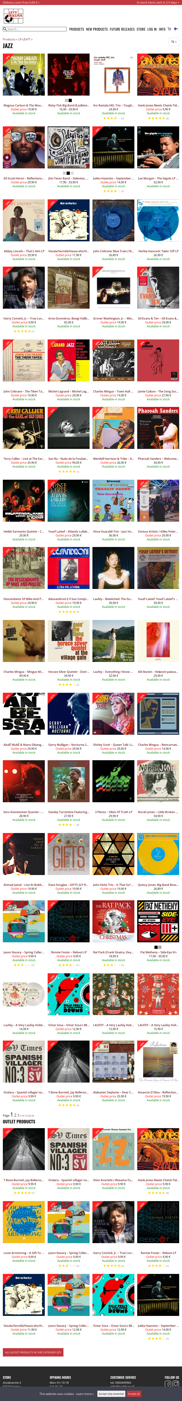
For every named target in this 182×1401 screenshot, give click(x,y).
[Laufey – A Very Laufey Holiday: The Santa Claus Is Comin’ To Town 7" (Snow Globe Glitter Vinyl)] (24, 1005)
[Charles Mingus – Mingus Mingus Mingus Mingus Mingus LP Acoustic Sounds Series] (24, 655)
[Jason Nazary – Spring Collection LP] (24, 935)
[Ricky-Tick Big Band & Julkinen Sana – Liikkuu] (69, 89)
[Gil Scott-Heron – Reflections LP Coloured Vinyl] (24, 161)
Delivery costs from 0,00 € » (21, 2)
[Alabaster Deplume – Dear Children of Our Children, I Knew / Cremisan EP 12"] (113, 1076)
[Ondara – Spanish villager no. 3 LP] (24, 1076)
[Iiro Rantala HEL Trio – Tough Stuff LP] (113, 89)
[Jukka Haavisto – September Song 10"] (113, 161)
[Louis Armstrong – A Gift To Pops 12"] (24, 1236)
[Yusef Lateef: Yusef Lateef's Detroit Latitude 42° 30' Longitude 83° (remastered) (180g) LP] (158, 582)
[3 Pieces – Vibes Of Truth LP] (113, 795)
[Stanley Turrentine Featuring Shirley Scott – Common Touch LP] (69, 795)
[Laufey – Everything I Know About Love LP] (113, 655)
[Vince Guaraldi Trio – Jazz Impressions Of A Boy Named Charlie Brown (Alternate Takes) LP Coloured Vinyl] (113, 512)
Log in (152, 29)
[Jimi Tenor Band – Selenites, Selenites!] (69, 161)
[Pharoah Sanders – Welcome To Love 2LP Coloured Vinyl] (158, 442)
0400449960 (123, 1383)
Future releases (122, 29)
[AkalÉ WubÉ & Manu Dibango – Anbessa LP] (24, 725)
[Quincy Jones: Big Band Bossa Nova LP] (158, 865)
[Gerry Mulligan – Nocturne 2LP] (69, 725)
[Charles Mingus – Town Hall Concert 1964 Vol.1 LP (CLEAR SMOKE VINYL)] (113, 371)
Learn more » (85, 1394)
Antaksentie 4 (12, 1383)
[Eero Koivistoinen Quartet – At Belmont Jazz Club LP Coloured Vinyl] (24, 795)
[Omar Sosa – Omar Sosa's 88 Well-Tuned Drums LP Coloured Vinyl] (69, 1005)
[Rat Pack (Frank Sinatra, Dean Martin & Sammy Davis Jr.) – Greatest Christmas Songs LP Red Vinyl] (113, 935)
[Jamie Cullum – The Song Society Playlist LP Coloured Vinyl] (158, 371)
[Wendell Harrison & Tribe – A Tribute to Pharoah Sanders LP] (113, 442)
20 (29, 1115)
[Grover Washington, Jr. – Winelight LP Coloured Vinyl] (113, 302)
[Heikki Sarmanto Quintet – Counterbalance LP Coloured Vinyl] (24, 512)
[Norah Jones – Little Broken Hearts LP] (158, 795)
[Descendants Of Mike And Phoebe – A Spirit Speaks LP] (24, 582)
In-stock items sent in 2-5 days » (158, 2)
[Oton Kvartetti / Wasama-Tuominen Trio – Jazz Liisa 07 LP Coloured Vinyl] (113, 1163)
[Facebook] (168, 1384)
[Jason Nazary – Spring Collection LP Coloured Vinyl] (69, 1309)
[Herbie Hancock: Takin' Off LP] (158, 231)
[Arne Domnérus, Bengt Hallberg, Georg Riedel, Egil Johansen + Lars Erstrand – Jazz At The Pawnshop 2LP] (69, 302)
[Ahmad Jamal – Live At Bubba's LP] (24, 865)
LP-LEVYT (25, 39)
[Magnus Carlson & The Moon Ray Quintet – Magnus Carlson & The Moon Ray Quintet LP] (24, 89)
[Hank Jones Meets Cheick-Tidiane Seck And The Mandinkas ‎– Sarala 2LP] (158, 89)
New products (97, 29)
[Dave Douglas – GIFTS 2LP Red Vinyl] (69, 865)
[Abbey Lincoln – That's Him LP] (24, 231)
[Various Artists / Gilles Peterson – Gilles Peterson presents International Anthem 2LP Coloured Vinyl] (158, 512)
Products (76, 29)
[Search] (34, 29)
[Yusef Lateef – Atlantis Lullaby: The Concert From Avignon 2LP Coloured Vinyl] (69, 512)
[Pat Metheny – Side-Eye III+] (158, 935)
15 (26, 1115)
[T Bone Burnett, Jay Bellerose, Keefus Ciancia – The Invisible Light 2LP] (69, 1076)
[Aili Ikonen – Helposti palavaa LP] (158, 655)
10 (23, 1115)
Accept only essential (111, 1393)
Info (162, 29)
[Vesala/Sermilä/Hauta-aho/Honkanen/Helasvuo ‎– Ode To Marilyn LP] (69, 231)
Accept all (134, 1393)
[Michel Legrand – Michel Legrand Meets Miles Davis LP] (69, 371)
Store (141, 29)
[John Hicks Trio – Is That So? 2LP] (113, 865)
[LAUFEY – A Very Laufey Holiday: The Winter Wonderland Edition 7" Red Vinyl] (158, 1005)
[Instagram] (176, 1384)
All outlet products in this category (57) (33, 1352)
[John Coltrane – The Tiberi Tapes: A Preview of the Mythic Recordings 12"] (24, 371)
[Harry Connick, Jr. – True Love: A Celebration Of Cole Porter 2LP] (24, 302)
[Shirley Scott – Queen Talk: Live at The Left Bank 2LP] (113, 725)
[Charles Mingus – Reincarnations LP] (158, 725)
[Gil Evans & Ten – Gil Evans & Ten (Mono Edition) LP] (158, 302)
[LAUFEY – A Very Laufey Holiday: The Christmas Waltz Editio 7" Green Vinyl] (113, 1005)
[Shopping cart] (169, 29)
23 (32, 1115)
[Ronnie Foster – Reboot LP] (69, 935)
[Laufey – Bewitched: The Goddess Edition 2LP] (113, 582)
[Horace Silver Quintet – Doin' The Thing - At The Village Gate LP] (69, 655)
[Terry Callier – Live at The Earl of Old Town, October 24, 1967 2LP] (24, 442)
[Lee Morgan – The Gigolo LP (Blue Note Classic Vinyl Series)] (158, 161)
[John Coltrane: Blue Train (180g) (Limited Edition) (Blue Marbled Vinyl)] (113, 231)
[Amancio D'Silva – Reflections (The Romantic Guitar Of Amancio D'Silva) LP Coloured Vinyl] (158, 1076)
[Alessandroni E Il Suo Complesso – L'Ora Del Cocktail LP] (69, 582)
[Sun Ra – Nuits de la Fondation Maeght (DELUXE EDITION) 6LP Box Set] (69, 442)
